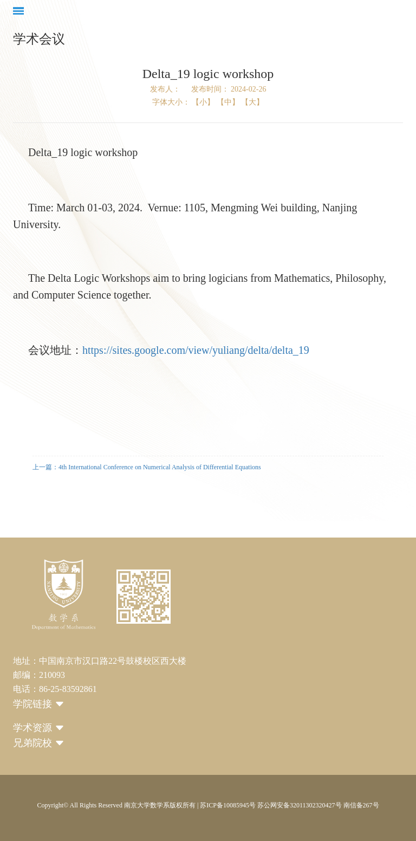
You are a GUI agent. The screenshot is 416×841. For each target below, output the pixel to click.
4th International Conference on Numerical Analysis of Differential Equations (159, 467)
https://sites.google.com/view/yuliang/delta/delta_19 (195, 350)
